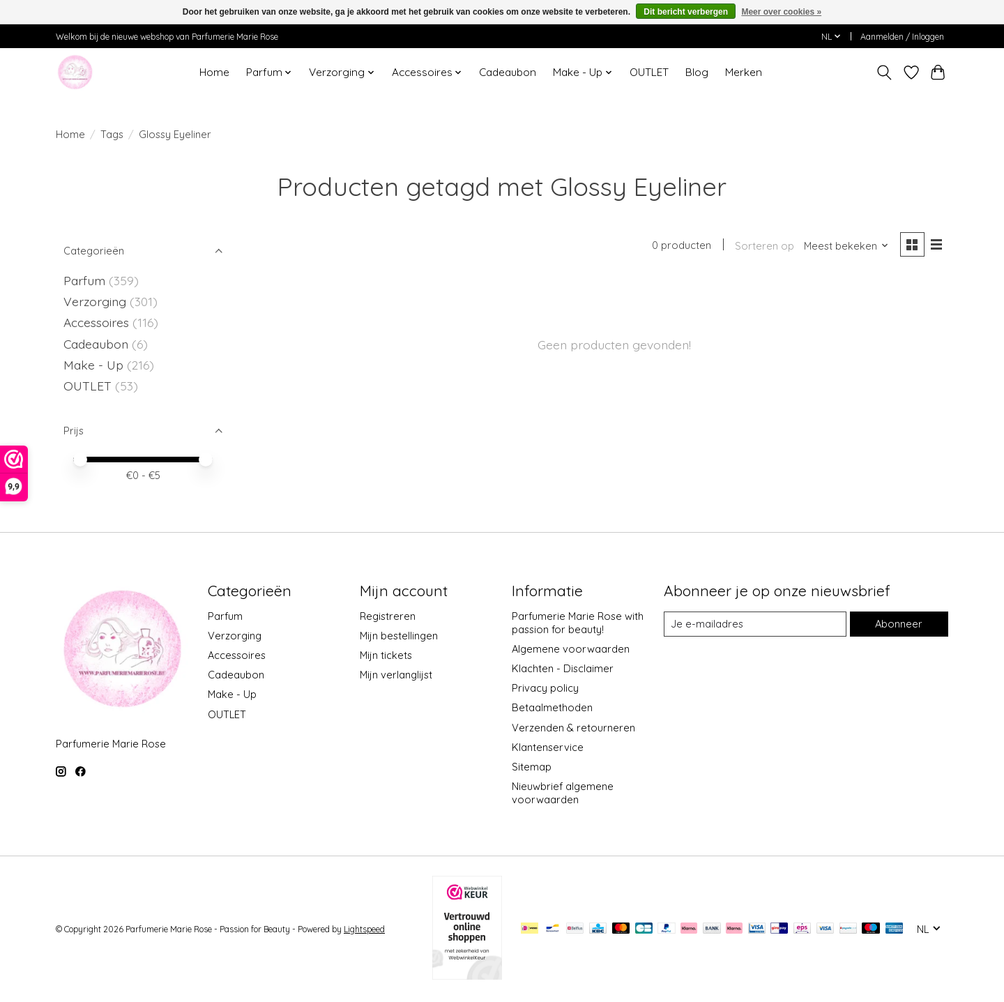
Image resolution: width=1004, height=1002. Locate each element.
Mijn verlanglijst (396, 674)
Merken (743, 72)
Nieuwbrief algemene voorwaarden (563, 793)
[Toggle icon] (884, 72)
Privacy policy (545, 687)
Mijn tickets (386, 655)
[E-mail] (755, 624)
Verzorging (96, 301)
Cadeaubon (507, 72)
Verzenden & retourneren (573, 727)
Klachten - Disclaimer (563, 668)
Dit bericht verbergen (686, 12)
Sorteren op (764, 245)
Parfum (84, 280)
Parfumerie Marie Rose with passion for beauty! (578, 622)
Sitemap (532, 766)
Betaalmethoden (552, 707)
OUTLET (649, 72)
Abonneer (898, 623)
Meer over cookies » (781, 12)
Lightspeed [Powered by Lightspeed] (364, 929)
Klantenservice (548, 747)
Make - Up (95, 364)
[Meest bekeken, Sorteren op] (846, 245)
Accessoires (97, 322)
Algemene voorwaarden (571, 648)
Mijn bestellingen (399, 635)
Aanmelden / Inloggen (902, 36)
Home (214, 72)
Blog (696, 72)
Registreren (388, 616)
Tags (111, 134)
